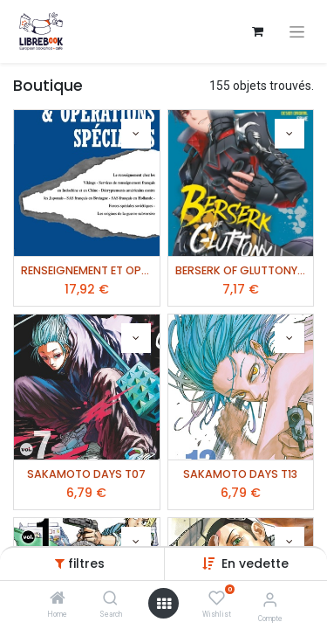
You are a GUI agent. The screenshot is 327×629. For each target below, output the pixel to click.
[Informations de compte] (270, 600)
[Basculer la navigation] (297, 32)
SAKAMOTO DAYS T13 (240, 473)
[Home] (57, 599)
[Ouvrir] (164, 603)
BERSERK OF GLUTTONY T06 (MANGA (241, 270)
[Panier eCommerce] (257, 31)
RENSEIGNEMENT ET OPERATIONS (87, 270)
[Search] (110, 599)
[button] (255, 563)
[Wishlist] (216, 598)
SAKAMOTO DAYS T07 (86, 473)
